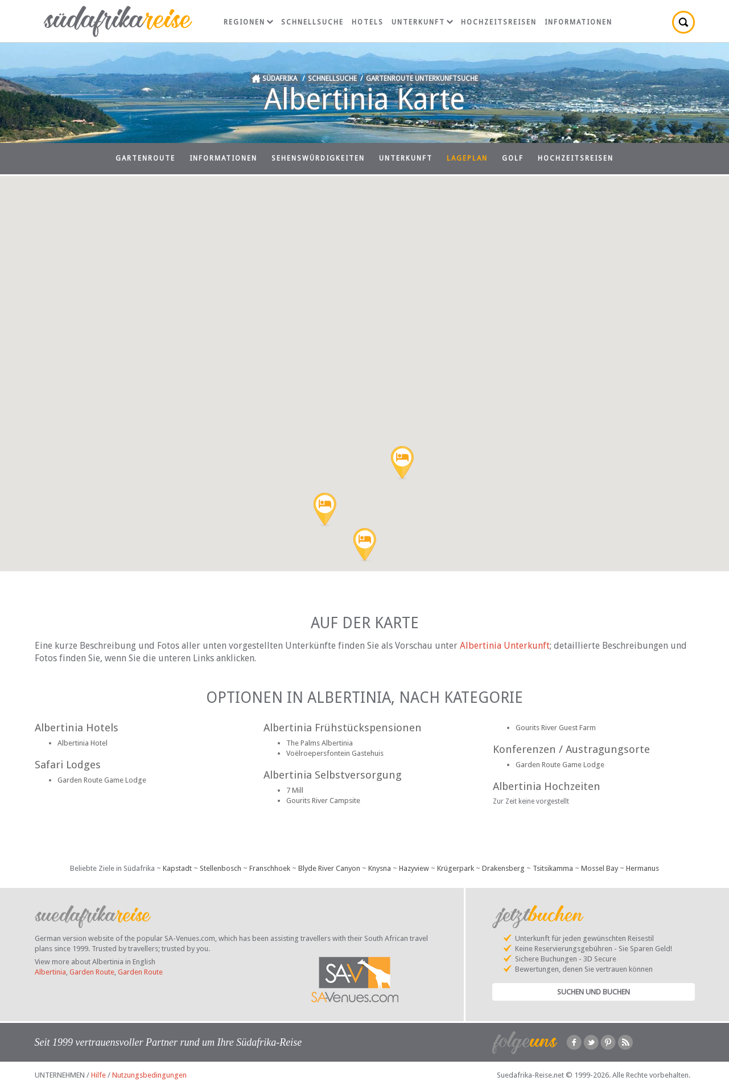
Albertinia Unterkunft (505, 645)
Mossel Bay (599, 868)
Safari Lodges (68, 765)
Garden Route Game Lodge (101, 780)
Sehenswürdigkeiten (318, 158)
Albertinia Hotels (76, 728)
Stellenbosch (220, 868)
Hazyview (414, 868)
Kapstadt (177, 868)
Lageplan (467, 158)
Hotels (368, 22)
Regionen (248, 22)
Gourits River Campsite (323, 800)
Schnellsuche (312, 22)
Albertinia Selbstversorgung (332, 775)
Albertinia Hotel (82, 743)
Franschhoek (269, 868)
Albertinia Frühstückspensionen (342, 728)
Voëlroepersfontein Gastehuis (335, 753)
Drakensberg (503, 868)
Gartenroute (145, 158)
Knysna (379, 868)
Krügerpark (455, 868)
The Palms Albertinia (319, 743)
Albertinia (50, 972)
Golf (513, 158)
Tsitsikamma (553, 868)
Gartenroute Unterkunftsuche (422, 79)
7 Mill (294, 790)
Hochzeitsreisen (499, 22)
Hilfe (98, 1075)
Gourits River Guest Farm (556, 727)
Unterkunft (422, 22)
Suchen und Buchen (593, 992)
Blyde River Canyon (329, 868)
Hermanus (642, 868)
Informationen (578, 22)
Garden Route (91, 972)
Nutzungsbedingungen (149, 1075)
